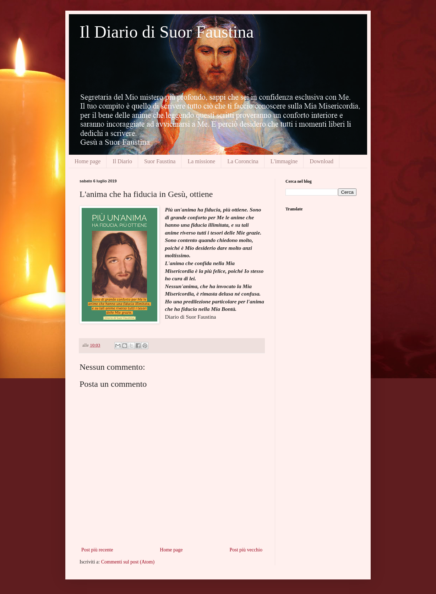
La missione (201, 161)
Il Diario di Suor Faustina (167, 31)
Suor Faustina (159, 161)
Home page (87, 161)
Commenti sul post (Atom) (128, 562)
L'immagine (284, 161)
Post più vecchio (245, 549)
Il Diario (122, 161)
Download (321, 161)
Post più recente (97, 549)
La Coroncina (242, 161)
